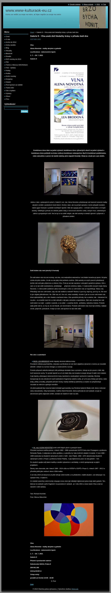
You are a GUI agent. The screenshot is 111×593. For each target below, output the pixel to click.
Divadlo (8, 56)
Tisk (104, 4)
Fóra (7, 99)
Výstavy (8, 93)
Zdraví (8, 96)
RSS (98, 4)
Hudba (8, 73)
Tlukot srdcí (10, 88)
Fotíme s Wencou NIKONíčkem (17, 65)
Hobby (8, 70)
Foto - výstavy (11, 68)
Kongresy (9, 79)
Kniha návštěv (11, 45)
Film (7, 62)
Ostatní (8, 82)
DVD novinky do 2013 (13, 59)
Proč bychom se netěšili (14, 85)
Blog (7, 48)
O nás (8, 39)
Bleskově (9, 53)
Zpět (32, 584)
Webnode (75, 589)
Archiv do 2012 (11, 42)
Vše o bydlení (10, 90)
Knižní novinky (11, 76)
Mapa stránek (88, 4)
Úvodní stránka (75, 4)
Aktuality (9, 51)
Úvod (32, 32)
